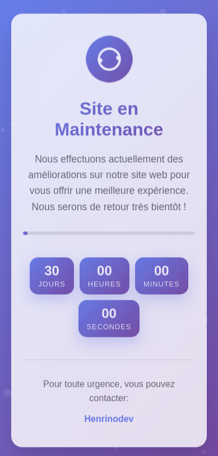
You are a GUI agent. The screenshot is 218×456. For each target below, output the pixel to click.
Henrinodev (108, 420)
